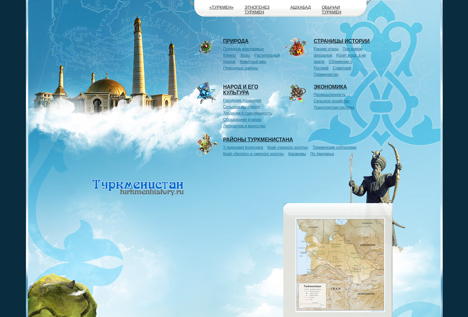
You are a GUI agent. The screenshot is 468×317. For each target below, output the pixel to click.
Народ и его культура (240, 89)
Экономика (330, 87)
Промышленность (330, 94)
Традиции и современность (247, 113)
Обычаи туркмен (331, 9)
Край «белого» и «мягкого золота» (253, 154)
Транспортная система (334, 107)
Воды (245, 55)
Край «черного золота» (287, 147)
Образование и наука (242, 119)
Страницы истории (342, 41)
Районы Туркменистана (258, 139)
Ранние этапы (326, 49)
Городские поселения (242, 100)
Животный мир (253, 61)
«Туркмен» (221, 7)
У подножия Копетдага (243, 147)
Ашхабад (300, 7)
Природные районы (240, 68)
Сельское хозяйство (332, 101)
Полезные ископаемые (243, 49)
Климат (229, 55)
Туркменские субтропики (334, 147)
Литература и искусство (244, 126)
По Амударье (322, 154)
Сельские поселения (241, 107)
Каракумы (297, 154)
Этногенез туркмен (257, 9)
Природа (235, 41)
